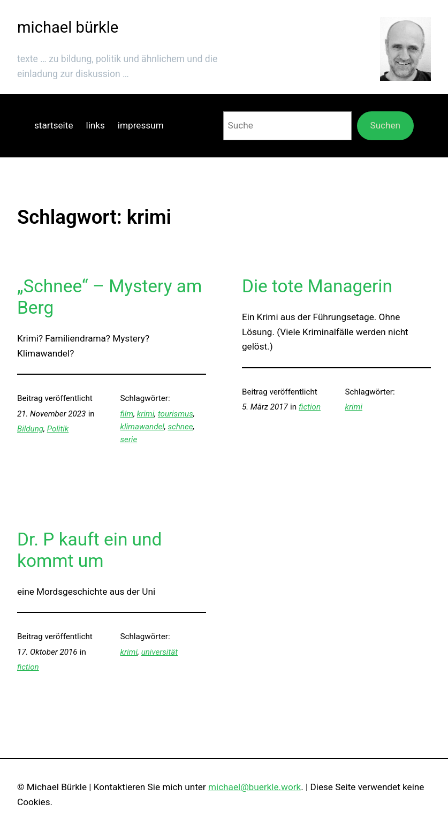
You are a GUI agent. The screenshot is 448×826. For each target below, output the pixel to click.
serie (129, 439)
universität (159, 652)
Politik (58, 429)
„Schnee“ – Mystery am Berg (109, 297)
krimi (145, 414)
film (127, 414)
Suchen (385, 125)
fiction (310, 407)
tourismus (175, 414)
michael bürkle (67, 27)
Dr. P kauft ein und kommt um (89, 550)
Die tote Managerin (317, 286)
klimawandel (142, 426)
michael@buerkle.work (254, 787)
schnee (180, 426)
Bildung (30, 429)
